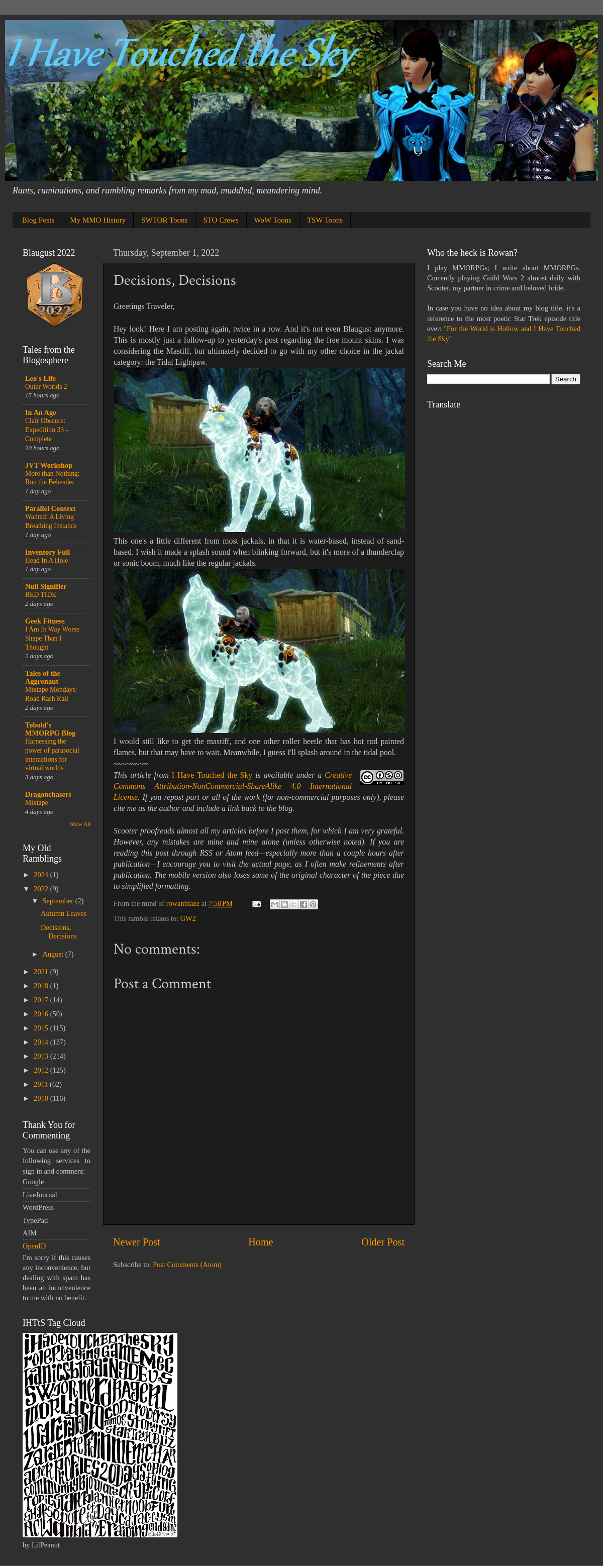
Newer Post (136, 1241)
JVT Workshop (48, 465)
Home (260, 1241)
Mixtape (36, 802)
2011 (42, 1084)
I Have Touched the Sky (212, 775)
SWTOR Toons (164, 220)
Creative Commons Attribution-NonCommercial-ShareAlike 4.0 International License (233, 786)
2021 (42, 972)
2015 (42, 1028)
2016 (42, 1014)
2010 (42, 1098)
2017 (42, 1000)
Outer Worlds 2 (46, 386)
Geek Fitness (45, 621)
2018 (42, 986)
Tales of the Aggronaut (42, 677)
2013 (42, 1056)
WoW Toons (272, 220)
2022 (42, 889)
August (54, 954)
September (59, 901)
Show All (80, 824)
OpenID (34, 1246)
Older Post (383, 1241)
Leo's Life (40, 378)
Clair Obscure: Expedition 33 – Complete (47, 430)
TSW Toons (325, 220)
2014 (42, 1042)
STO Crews (220, 220)
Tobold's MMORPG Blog (50, 729)
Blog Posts (38, 220)
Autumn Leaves (64, 913)
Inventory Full (47, 552)
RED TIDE (40, 594)
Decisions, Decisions (59, 931)
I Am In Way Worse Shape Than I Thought (52, 638)
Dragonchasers (48, 794)
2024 (42, 875)
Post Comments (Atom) (187, 1265)
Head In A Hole (46, 560)
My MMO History (98, 220)
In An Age (40, 412)
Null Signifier (46, 586)
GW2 (188, 918)
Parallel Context (50, 508)
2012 (42, 1070)
